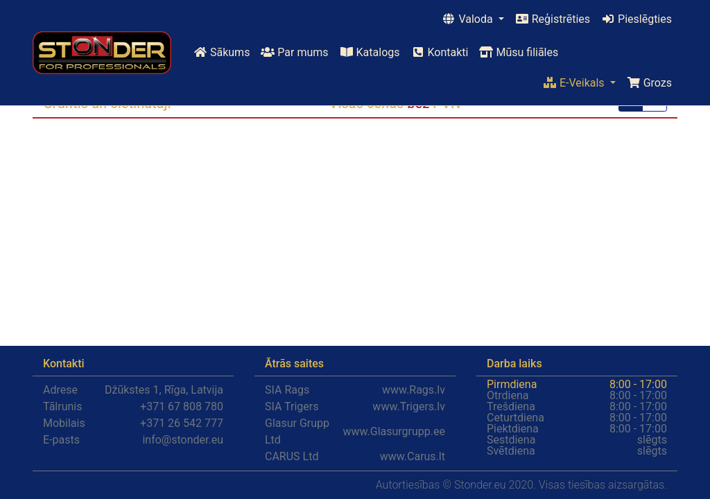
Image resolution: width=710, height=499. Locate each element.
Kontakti (440, 52)
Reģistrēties (552, 19)
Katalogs (370, 52)
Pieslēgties (636, 19)
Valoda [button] (468, 19)
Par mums (294, 52)
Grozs (649, 82)
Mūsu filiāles (518, 52)
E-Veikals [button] (575, 82)
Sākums (221, 52)
